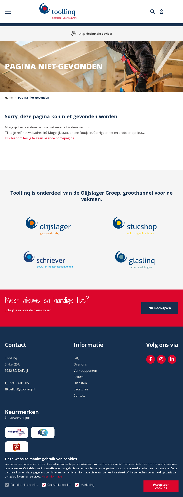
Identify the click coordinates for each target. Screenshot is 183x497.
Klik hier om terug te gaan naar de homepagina (39, 138)
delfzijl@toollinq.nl (20, 389)
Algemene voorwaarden (22, 487)
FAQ (76, 358)
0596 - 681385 (17, 383)
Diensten (80, 383)
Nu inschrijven (160, 308)
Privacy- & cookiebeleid (71, 487)
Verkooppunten (85, 370)
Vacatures (81, 389)
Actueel (79, 377)
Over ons (80, 364)
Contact (79, 395)
